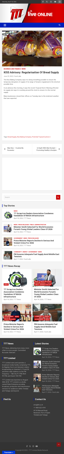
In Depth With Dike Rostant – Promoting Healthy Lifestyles (47, 149)
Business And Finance (12, 69)
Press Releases (23, 224)
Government (18, 238)
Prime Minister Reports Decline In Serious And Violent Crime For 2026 (14, 326)
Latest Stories (42, 343)
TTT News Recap (12, 266)
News (24, 69)
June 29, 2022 (8, 76)
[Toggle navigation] (5, 25)
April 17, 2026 (18, 259)
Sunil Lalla (17, 76)
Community (18, 252)
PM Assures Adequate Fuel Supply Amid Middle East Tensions (45, 326)
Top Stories (9, 205)
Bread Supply (12, 137)
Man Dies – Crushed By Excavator (15, 149)
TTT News (27, 218)
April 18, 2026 (18, 218)
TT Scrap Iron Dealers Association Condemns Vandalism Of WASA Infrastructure (33, 214)
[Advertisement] (32, 174)
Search (58, 197)
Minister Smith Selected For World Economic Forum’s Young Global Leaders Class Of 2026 (33, 228)
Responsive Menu (59, 2)
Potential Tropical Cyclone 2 (41, 137)
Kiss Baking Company (24, 137)
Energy (25, 252)
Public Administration (38, 224)
